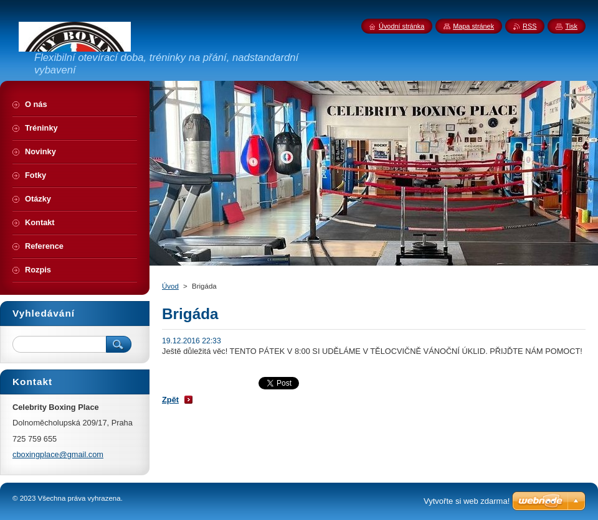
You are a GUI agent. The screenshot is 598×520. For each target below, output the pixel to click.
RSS (529, 26)
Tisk (571, 26)
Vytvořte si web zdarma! (467, 501)
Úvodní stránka (401, 26)
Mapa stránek (473, 26)
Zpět (170, 399)
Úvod (170, 286)
